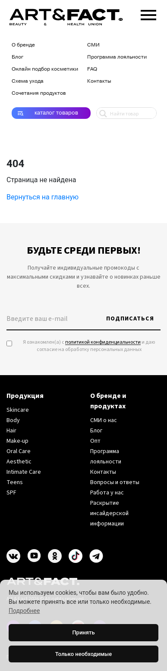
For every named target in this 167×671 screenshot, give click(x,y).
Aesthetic (19, 461)
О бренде (23, 44)
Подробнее (24, 610)
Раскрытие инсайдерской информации (109, 513)
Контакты (99, 81)
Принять (83, 632)
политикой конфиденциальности (103, 342)
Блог (17, 56)
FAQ (92, 68)
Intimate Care (23, 472)
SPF (11, 492)
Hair (11, 430)
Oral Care (18, 451)
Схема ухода (28, 81)
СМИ (93, 44)
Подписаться (130, 318)
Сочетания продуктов (39, 93)
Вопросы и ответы (114, 482)
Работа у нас (107, 492)
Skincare (17, 410)
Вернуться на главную (42, 197)
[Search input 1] (136, 113)
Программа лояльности (117, 56)
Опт (95, 441)
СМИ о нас (103, 420)
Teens (14, 482)
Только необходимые (83, 654)
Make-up (17, 441)
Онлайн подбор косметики (45, 68)
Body (13, 420)
